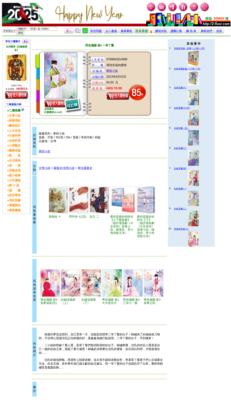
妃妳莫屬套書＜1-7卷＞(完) (187, 69)
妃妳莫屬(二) (180, 208)
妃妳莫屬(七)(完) (182, 108)
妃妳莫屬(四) (180, 168)
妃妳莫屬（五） (181, 128)
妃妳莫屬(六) (180, 88)
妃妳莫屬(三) (180, 148)
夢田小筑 (112, 70)
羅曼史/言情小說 (64, 168)
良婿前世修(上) (181, 229)
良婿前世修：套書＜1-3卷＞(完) (189, 48)
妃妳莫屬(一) (180, 188)
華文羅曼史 (85, 168)
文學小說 (44, 168)
